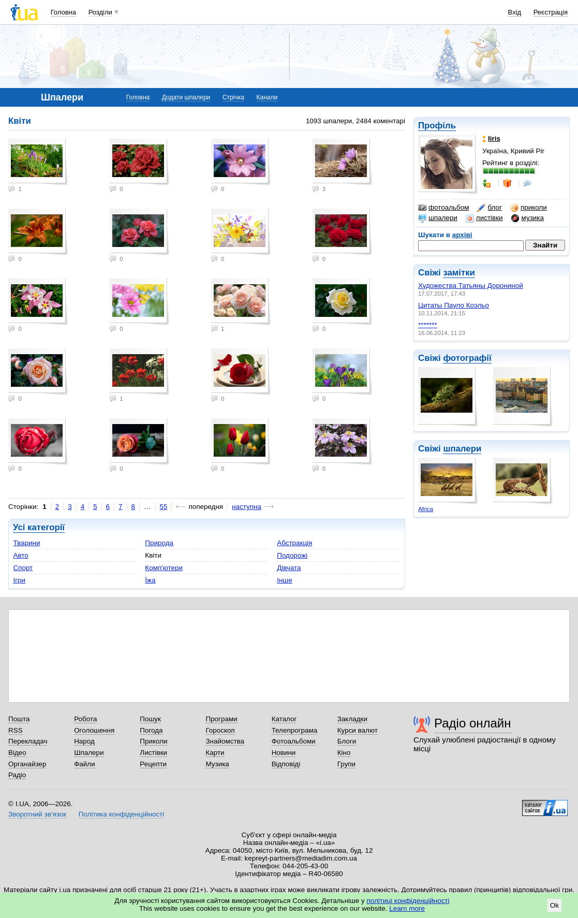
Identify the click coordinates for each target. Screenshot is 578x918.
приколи (528, 207)
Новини (284, 752)
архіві (462, 235)
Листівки (153, 752)
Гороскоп (219, 730)
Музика (217, 764)
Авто (20, 555)
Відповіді (286, 764)
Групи (346, 764)
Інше (284, 580)
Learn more (407, 908)
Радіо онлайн (472, 723)
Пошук (150, 719)
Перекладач (27, 741)
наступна (246, 507)
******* (427, 325)
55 (164, 507)
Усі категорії (39, 527)
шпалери (437, 218)
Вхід (515, 12)
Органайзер (27, 764)
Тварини (26, 543)
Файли (84, 764)
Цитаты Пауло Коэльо (453, 305)
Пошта (18, 719)
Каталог (284, 719)
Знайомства (224, 741)
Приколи (153, 741)
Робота (85, 719)
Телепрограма (295, 730)
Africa (425, 509)
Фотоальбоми (294, 741)
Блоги (347, 741)
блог (489, 207)
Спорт (23, 568)
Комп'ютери (164, 568)
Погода (151, 730)
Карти (214, 752)
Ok (554, 905)
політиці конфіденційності (408, 901)
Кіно (344, 752)
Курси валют (357, 730)
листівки (484, 218)
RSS (15, 730)
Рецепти (153, 764)
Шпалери (88, 752)
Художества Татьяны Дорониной (470, 285)
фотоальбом (443, 207)
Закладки (352, 719)
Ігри (19, 580)
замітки (459, 273)
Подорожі (292, 555)
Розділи (100, 12)
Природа (159, 543)
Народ (84, 741)
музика (527, 218)
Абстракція (294, 543)
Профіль (437, 125)
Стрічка (233, 97)
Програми (221, 719)
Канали (267, 97)
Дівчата (289, 568)
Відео (17, 752)
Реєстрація (550, 12)
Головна (63, 12)
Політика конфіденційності (121, 814)
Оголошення (94, 730)
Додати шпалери (186, 97)
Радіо (17, 775)
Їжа (150, 580)
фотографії (467, 358)
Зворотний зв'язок (37, 814)
